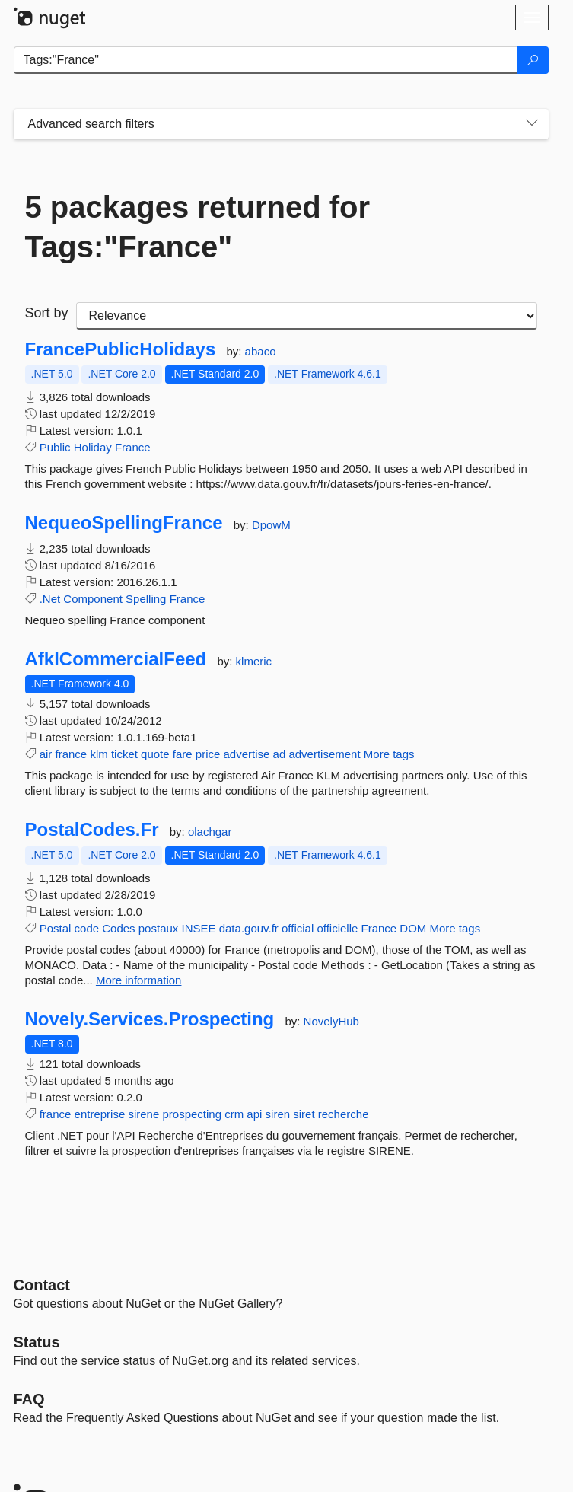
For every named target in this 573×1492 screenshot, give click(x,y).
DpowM (271, 524)
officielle (337, 928)
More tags (389, 754)
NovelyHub (331, 1021)
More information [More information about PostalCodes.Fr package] (139, 980)
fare (183, 754)
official (298, 928)
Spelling (146, 598)
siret (303, 1114)
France (133, 447)
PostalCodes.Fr (92, 829)
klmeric (254, 661)
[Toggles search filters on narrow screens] (532, 124)
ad (279, 754)
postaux (158, 928)
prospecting (191, 1114)
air (46, 754)
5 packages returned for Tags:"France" (198, 226)
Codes (118, 928)
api (254, 1114)
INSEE (199, 928)
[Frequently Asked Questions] (29, 1399)
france (72, 754)
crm (234, 1114)
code (87, 928)
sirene (143, 1114)
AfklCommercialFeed (116, 659)
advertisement (324, 754)
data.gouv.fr (249, 928)
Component (93, 598)
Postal (56, 928)
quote (155, 754)
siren (278, 1114)
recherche (343, 1114)
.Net (50, 598)
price (208, 754)
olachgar (210, 831)
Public (55, 447)
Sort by (46, 312)
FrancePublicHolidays (120, 349)
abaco (260, 351)
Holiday (93, 447)
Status (37, 1342)
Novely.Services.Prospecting (150, 1019)
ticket (124, 754)
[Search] (533, 60)
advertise (247, 754)
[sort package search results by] (306, 316)
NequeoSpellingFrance (124, 523)
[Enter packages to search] (265, 60)
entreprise (100, 1114)
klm (98, 754)
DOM (413, 928)
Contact (42, 1285)
